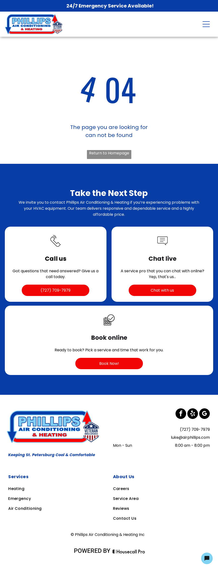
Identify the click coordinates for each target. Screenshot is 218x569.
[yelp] (192, 414)
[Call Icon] (55, 248)
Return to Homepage (109, 153)
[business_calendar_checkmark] (109, 327)
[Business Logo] (54, 411)
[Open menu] (206, 24)
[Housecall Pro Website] (129, 551)
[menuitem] (56, 476)
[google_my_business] (204, 414)
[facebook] (181, 414)
